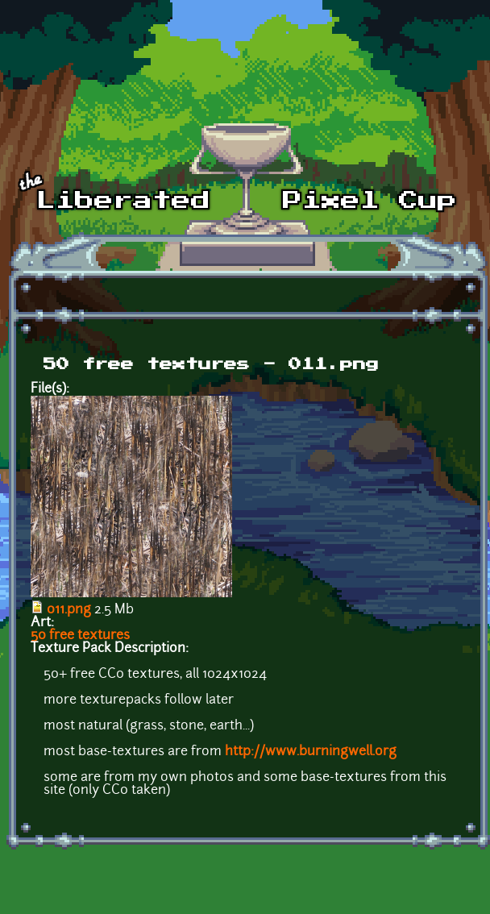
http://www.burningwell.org (311, 752)
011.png (69, 610)
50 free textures (80, 635)
